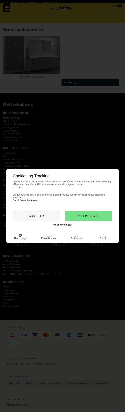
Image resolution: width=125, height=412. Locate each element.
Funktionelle (76, 238)
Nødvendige (20, 238)
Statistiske (104, 238)
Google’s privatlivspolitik (25, 200)
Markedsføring (48, 238)
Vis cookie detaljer (62, 224)
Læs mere (18, 187)
